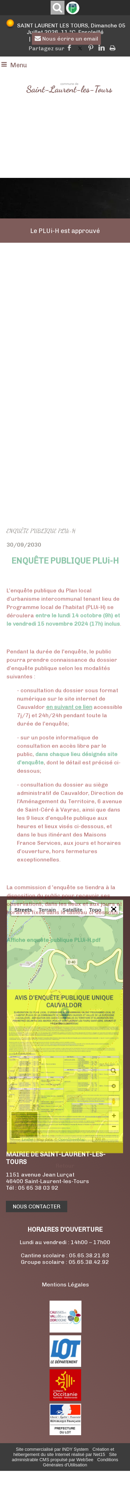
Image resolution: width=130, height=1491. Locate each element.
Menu (18, 65)
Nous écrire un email (66, 38)
